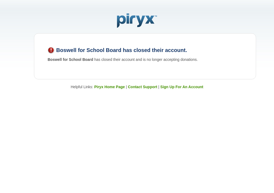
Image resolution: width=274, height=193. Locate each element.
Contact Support (142, 87)
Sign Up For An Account (181, 87)
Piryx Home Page (109, 87)
